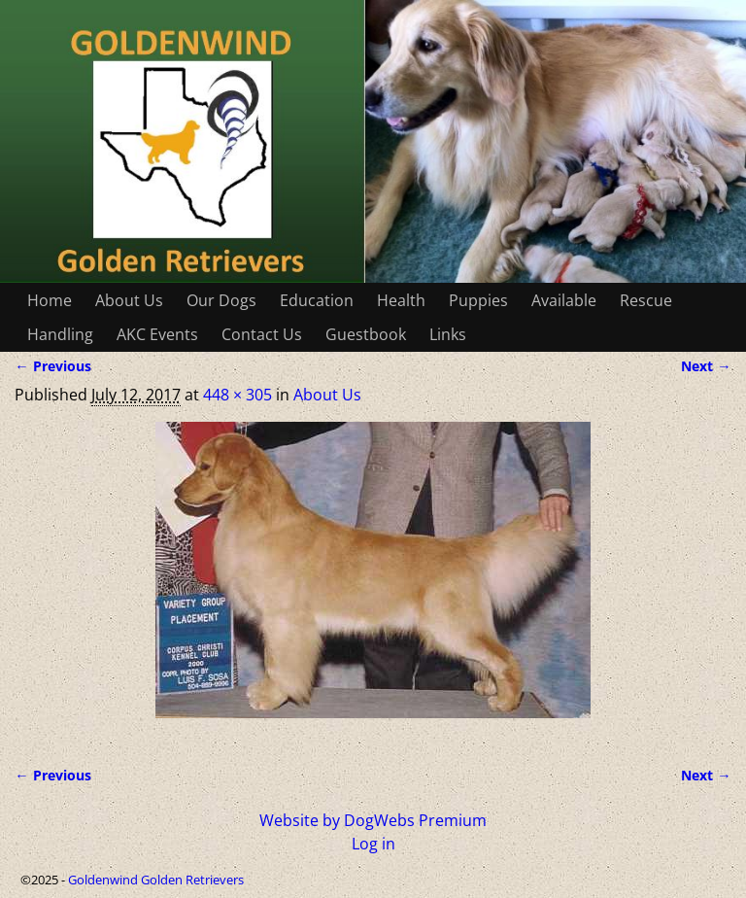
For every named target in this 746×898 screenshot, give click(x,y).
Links (447, 334)
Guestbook (365, 334)
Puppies (478, 300)
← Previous (52, 366)
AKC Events (157, 334)
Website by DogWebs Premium (373, 820)
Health (401, 300)
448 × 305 (237, 394)
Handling (60, 334)
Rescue (646, 300)
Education (317, 300)
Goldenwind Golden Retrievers (156, 879)
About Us (129, 300)
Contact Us (261, 334)
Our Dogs (221, 300)
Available (563, 300)
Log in (373, 843)
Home (49, 300)
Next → (705, 366)
